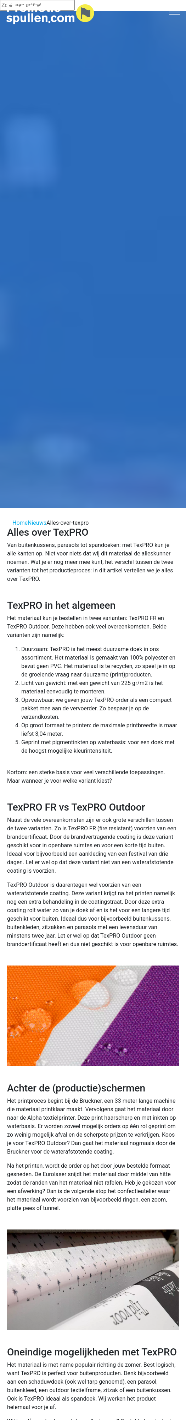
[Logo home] (50, 13)
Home (20, 522)
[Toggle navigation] (174, 11)
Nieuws (37, 522)
